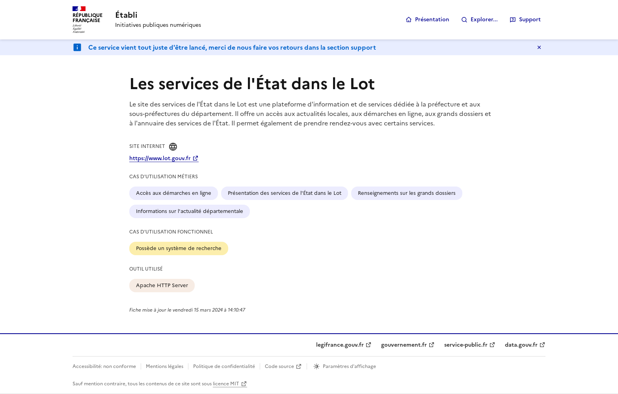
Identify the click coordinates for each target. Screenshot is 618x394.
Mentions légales (164, 366)
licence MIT (226, 383)
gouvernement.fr (404, 345)
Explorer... (484, 19)
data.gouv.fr (521, 345)
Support (530, 19)
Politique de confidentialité (224, 366)
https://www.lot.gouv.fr (160, 158)
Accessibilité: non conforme (104, 366)
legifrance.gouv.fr (340, 345)
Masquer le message (539, 47)
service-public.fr (466, 345)
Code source (279, 366)
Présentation (432, 19)
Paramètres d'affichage (349, 366)
